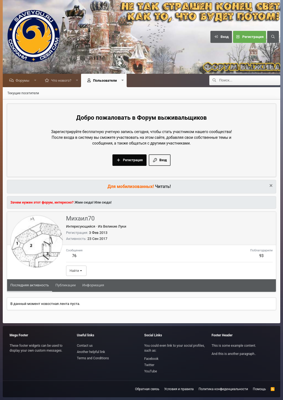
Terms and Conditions (93, 358)
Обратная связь (147, 389)
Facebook (151, 359)
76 (74, 256)
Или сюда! (103, 203)
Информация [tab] (93, 285)
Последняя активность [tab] (29, 285)
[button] (36, 80)
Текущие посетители (23, 93)
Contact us (85, 346)
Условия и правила (179, 389)
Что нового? (62, 81)
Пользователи (106, 81)
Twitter (149, 365)
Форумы (24, 81)
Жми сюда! (84, 203)
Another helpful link (91, 352)
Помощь (259, 389)
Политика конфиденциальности (223, 389)
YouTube (150, 371)
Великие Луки (114, 227)
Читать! (163, 186)
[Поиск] (273, 37)
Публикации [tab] (65, 285)
